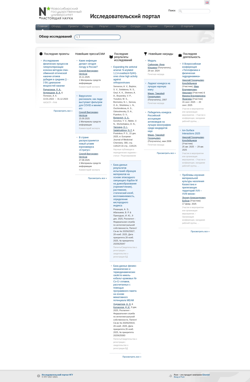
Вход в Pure (179, 377)
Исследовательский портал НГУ (57, 375)
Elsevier (206, 375)
